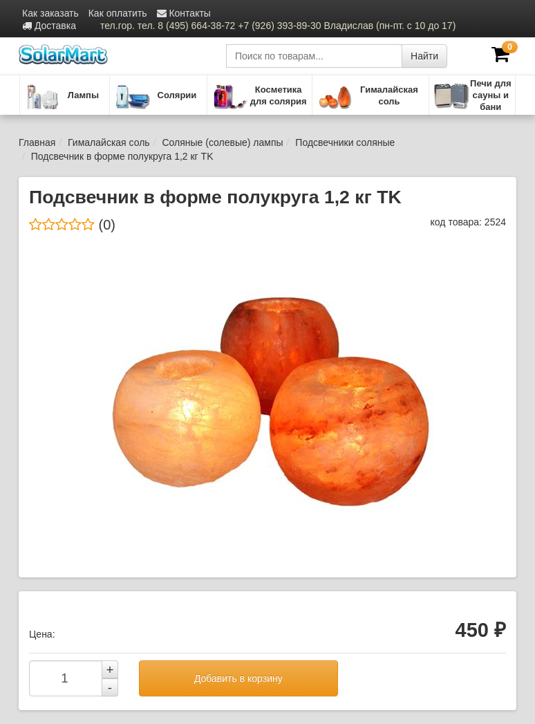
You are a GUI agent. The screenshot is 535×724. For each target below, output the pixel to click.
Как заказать (50, 13)
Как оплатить (117, 13)
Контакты (184, 13)
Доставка (49, 25)
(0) (72, 224)
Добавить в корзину (238, 678)
